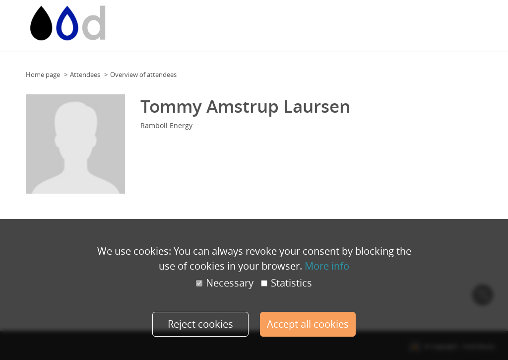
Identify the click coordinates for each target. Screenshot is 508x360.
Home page (43, 74)
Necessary (225, 283)
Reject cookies (199, 324)
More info (327, 265)
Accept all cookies (309, 324)
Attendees (85, 74)
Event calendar (207, 22)
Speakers (457, 22)
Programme (419, 22)
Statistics (286, 283)
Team (367, 22)
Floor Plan (301, 22)
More (484, 22)
